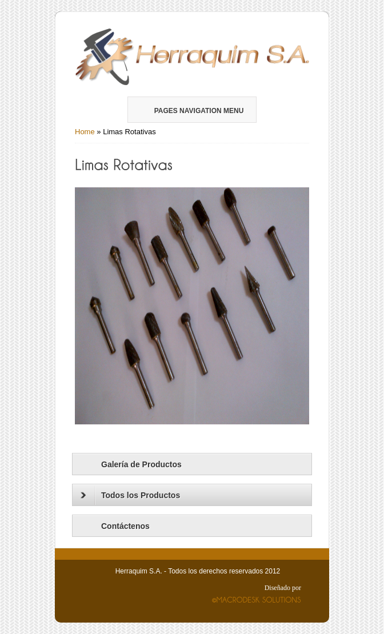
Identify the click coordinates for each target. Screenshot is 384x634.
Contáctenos (125, 526)
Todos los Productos (130, 495)
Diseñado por (283, 588)
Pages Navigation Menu (191, 111)
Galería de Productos (141, 464)
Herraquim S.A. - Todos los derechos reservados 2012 (198, 571)
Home (85, 131)
